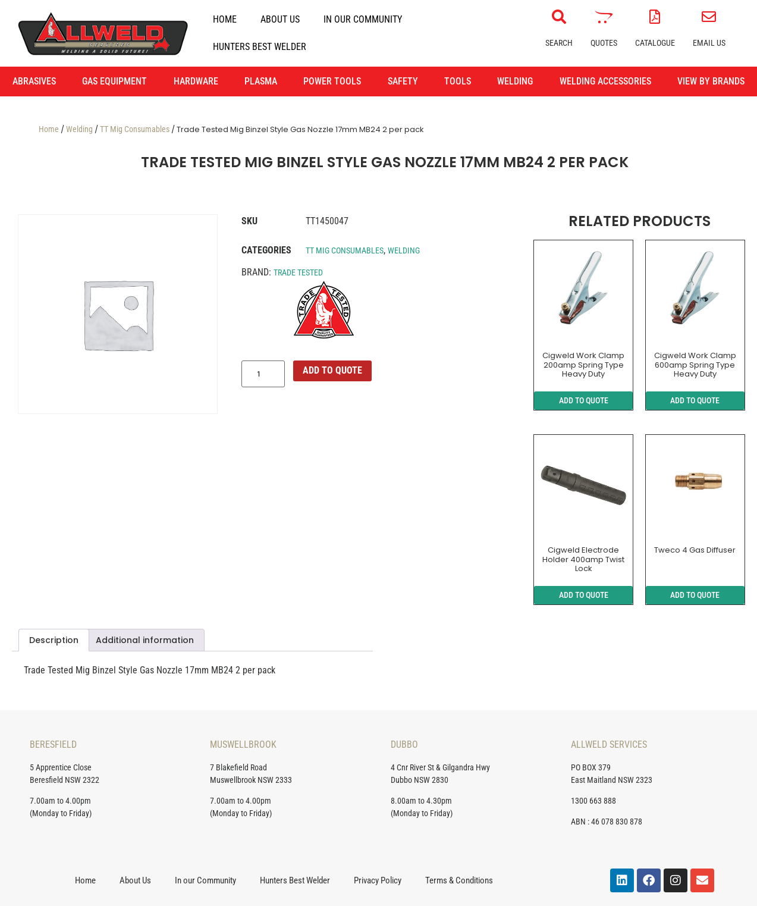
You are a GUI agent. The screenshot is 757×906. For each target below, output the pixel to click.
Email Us (709, 43)
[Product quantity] (263, 374)
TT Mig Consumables (134, 129)
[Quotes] (603, 17)
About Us (280, 19)
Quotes (603, 43)
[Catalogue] (655, 17)
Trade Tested (298, 272)
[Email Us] (709, 17)
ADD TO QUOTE (332, 370)
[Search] (559, 17)
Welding (79, 129)
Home (225, 19)
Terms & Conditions (459, 880)
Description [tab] (53, 640)
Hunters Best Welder (259, 46)
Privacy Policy (377, 880)
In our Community (362, 19)
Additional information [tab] (145, 640)
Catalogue (655, 43)
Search (559, 43)
